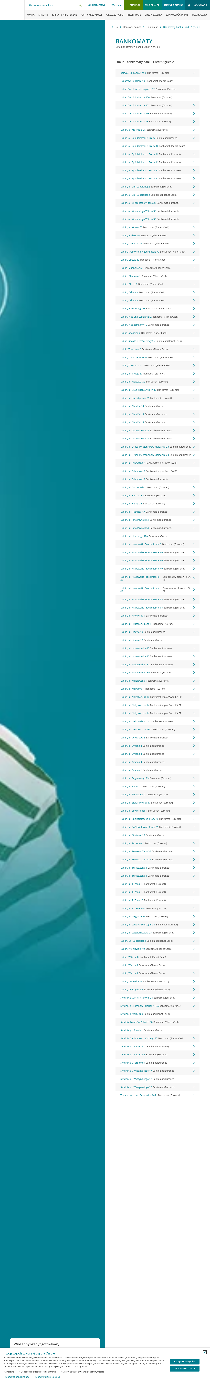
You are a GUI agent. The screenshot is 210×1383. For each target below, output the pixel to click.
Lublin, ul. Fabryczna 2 (157, 463)
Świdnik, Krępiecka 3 (157, 1014)
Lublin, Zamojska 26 (157, 981)
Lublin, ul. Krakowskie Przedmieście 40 (157, 552)
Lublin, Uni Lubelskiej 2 (157, 940)
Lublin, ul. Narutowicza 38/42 (157, 729)
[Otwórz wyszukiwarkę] (80, 5)
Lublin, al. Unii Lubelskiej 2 (157, 186)
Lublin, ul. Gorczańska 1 (157, 487)
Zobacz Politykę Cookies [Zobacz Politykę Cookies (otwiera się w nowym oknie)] (47, 1377)
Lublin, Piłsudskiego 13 (157, 308)
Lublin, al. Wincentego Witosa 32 (157, 203)
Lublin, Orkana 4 (157, 292)
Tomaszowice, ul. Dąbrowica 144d (157, 1095)
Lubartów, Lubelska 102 (157, 81)
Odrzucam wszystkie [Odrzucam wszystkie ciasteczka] (185, 1368)
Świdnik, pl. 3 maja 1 (157, 1030)
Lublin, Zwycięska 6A (157, 989)
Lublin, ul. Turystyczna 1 (157, 867)
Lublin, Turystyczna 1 (157, 365)
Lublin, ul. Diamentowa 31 (157, 438)
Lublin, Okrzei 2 (157, 284)
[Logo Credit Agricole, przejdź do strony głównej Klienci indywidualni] (12, 10)
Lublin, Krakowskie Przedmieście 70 (157, 251)
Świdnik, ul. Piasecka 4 (157, 1054)
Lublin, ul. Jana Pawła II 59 (157, 528)
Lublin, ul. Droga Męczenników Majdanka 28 (157, 446)
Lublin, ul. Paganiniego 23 (157, 778)
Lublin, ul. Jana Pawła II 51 (157, 519)
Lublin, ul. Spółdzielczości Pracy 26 (157, 819)
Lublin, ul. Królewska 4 (157, 615)
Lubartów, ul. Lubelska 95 (157, 121)
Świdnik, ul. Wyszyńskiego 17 (157, 1070)
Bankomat (152, 27)
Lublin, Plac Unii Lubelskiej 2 (157, 316)
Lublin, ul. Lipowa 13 (157, 632)
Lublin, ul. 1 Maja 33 (157, 373)
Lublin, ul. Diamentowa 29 (157, 430)
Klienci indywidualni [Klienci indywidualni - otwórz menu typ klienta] (40, 5)
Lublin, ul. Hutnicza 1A (157, 511)
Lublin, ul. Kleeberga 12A (157, 536)
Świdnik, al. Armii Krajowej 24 (157, 997)
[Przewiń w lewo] (113, 27)
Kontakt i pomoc (132, 27)
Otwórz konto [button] (173, 4)
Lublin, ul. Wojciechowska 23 (157, 932)
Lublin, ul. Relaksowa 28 (157, 794)
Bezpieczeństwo (96, 4)
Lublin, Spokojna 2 (157, 333)
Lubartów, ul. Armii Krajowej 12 (157, 89)
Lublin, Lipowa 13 (157, 259)
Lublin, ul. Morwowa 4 (157, 688)
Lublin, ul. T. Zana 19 (157, 884)
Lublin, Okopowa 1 (157, 276)
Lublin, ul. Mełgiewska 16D (157, 672)
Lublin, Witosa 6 (157, 965)
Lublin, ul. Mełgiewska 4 (157, 680)
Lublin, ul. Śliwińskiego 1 (157, 810)
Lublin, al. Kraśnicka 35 (157, 129)
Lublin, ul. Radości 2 (157, 786)
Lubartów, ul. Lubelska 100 (157, 97)
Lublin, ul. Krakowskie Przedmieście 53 (157, 599)
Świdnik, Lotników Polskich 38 (157, 1022)
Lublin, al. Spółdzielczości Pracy (157, 138)
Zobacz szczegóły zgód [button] (17, 1377)
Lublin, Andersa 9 (157, 235)
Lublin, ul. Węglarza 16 (157, 916)
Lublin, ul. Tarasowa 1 (157, 843)
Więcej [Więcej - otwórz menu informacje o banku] (115, 5)
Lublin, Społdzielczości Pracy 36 (157, 341)
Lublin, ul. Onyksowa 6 (157, 737)
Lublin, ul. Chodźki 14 (157, 406)
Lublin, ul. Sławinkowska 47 (157, 802)
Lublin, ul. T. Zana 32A (157, 908)
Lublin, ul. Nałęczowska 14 (157, 697)
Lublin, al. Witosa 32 (157, 227)
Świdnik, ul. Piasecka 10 (157, 1046)
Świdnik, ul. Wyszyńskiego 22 (157, 1087)
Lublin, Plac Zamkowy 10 (157, 324)
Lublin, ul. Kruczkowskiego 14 (157, 624)
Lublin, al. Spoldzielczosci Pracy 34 (157, 146)
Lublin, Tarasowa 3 (157, 349)
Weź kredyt (152, 4)
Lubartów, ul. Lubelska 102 (157, 105)
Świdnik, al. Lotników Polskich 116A (157, 1006)
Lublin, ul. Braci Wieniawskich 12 (157, 390)
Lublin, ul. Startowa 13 (157, 835)
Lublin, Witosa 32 (157, 957)
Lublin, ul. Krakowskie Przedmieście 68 (157, 607)
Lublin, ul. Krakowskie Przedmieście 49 (157, 578)
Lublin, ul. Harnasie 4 (157, 495)
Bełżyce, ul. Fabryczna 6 (157, 73)
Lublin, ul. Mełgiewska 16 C (157, 664)
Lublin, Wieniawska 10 (157, 949)
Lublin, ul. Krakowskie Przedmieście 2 (157, 544)
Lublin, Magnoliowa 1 (157, 268)
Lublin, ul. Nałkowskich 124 (157, 721)
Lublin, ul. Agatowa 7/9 (157, 381)
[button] (204, 1352)
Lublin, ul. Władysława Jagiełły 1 (157, 924)
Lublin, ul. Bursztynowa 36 (157, 398)
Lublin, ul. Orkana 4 (157, 745)
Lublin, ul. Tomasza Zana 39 (157, 851)
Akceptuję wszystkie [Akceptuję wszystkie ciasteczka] (184, 1361)
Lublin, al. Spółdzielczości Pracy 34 (157, 154)
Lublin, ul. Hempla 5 (157, 503)
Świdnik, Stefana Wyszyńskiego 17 (157, 1038)
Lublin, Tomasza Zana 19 (157, 357)
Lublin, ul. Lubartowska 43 (157, 648)
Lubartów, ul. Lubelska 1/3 (157, 113)
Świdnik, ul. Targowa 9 (157, 1062)
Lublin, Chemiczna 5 (157, 243)
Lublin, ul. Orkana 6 (157, 770)
